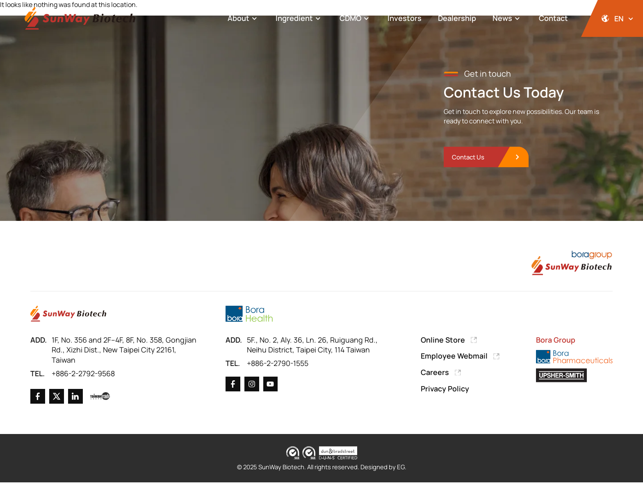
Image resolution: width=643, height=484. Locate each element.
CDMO (356, 18)
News (507, 18)
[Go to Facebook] (37, 398)
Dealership (457, 18)
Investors (405, 18)
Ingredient (299, 18)
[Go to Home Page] (68, 315)
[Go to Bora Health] (249, 315)
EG (402, 468)
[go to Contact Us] (487, 158)
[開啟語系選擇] (612, 18)
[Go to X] (56, 398)
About (244, 18)
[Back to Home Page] (80, 18)
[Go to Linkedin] (75, 398)
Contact (553, 18)
